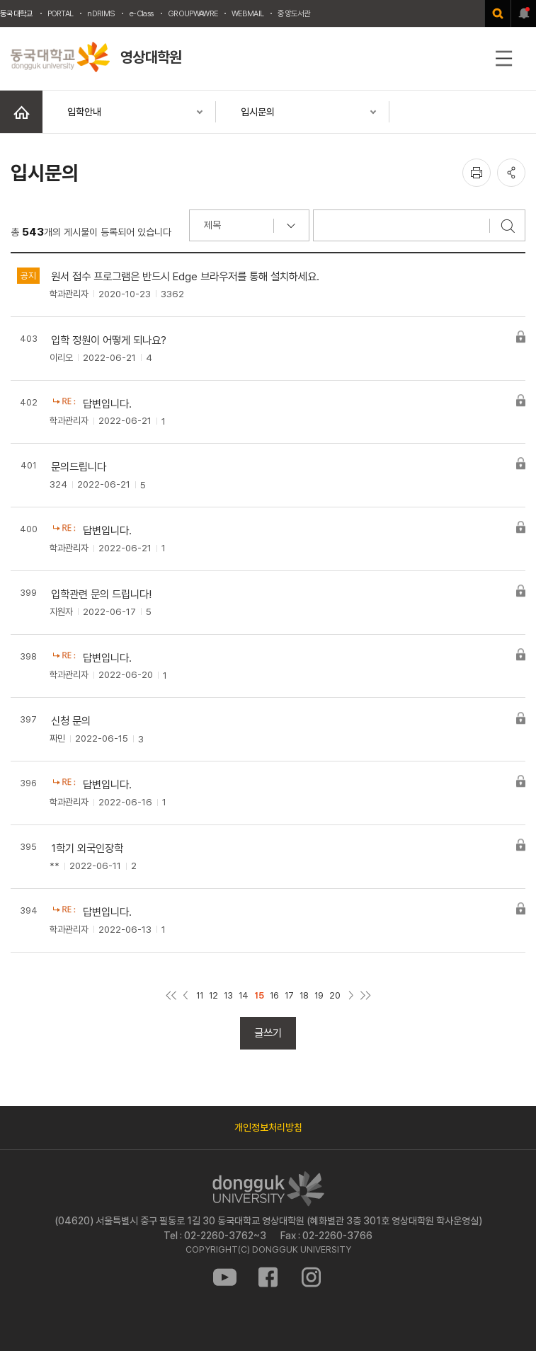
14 (244, 995)
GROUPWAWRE (192, 13)
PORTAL (60, 13)
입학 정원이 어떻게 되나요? (108, 340)
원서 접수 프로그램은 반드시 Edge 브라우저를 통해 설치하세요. (185, 276)
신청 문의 (71, 721)
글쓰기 (268, 1033)
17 (289, 995)
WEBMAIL (247, 13)
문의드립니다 (78, 466)
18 (304, 995)
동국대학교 (16, 13)
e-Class (141, 13)
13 (228, 995)
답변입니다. (107, 403)
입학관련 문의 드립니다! (101, 594)
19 (319, 995)
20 (335, 995)
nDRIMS (101, 13)
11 (199, 995)
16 (274, 995)
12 (213, 995)
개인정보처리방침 (268, 1127)
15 (259, 995)
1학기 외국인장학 (87, 848)
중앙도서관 (294, 13)
